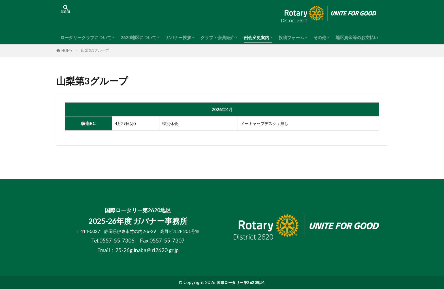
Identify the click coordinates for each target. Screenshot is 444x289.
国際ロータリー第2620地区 (240, 282)
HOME (66, 50)
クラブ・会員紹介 (217, 37)
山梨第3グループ (95, 50)
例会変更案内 (256, 37)
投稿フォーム (291, 37)
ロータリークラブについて (85, 37)
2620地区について (138, 37)
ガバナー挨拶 (178, 37)
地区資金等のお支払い (357, 37)
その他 (319, 37)
